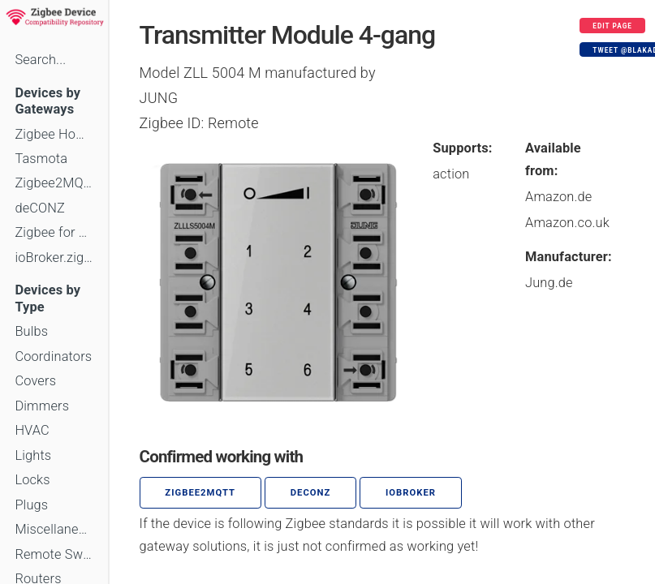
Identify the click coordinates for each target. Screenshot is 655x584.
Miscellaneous (54, 529)
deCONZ (40, 208)
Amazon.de (559, 196)
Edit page (612, 26)
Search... (40, 59)
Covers (35, 381)
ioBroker (411, 492)
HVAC (32, 430)
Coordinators (53, 356)
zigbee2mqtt (200, 492)
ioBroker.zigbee (54, 257)
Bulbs (31, 331)
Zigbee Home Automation (54, 134)
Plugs (31, 505)
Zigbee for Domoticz (54, 232)
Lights (33, 455)
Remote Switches (54, 554)
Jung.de (549, 282)
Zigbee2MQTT (54, 183)
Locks (32, 479)
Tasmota (41, 158)
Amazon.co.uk (567, 222)
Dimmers (42, 406)
